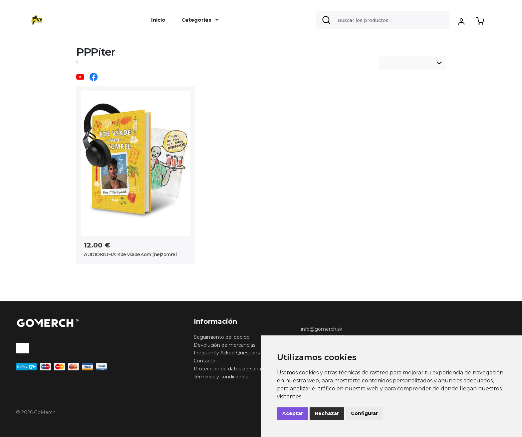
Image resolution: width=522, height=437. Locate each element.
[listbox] (412, 63)
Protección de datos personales (230, 369)
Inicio (158, 20)
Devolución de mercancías (224, 345)
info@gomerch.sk (321, 329)
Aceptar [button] (292, 413)
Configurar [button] (364, 413)
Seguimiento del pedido (222, 337)
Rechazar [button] (327, 413)
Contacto (204, 361)
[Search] (382, 20)
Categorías (199, 20)
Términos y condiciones (221, 377)
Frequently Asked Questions (227, 353)
